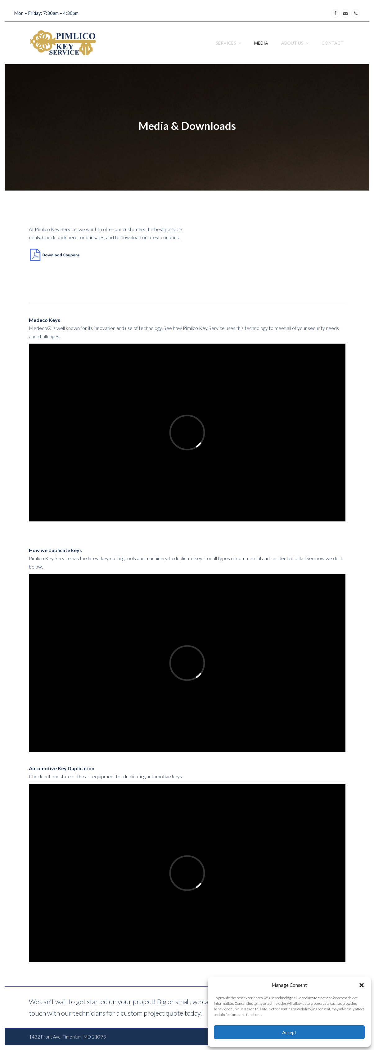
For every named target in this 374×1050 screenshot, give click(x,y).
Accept (289, 1032)
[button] (361, 985)
